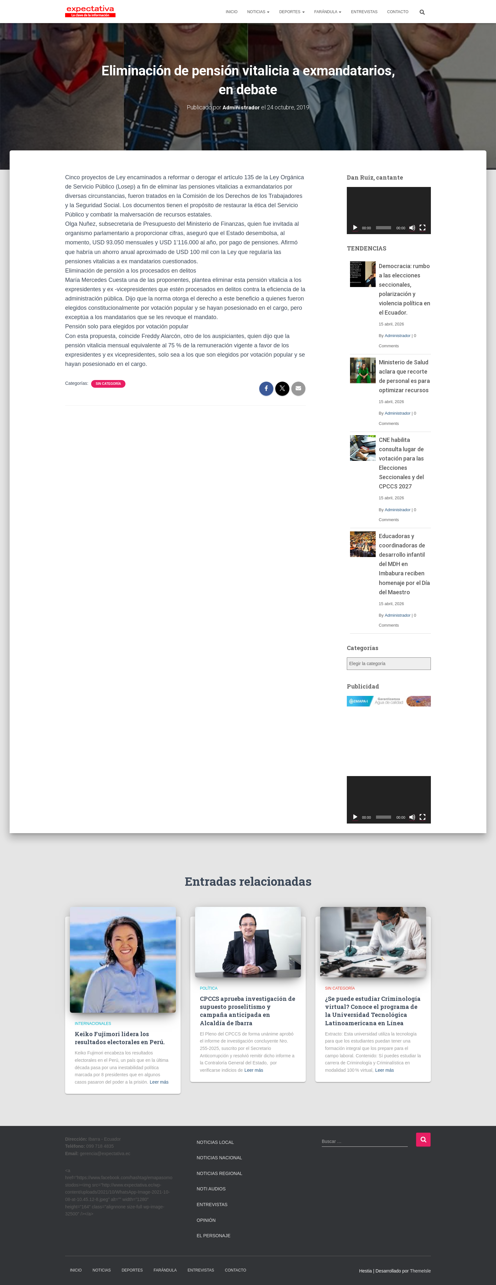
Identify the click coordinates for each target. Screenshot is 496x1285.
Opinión (206, 1220)
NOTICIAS (258, 12)
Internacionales (93, 1023)
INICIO (232, 12)
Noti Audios (211, 1188)
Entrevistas (212, 1204)
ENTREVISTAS (364, 12)
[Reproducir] (355, 227)
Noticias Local (215, 1142)
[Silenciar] (412, 227)
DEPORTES (291, 12)
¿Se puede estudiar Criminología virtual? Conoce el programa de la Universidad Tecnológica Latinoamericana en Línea (373, 1011)
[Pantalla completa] (422, 227)
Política (209, 988)
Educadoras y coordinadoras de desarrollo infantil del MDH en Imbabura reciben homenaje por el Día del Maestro (404, 564)
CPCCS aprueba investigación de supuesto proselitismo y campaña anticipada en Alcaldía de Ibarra (247, 1011)
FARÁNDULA (328, 12)
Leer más (159, 1082)
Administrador (397, 335)
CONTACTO (397, 12)
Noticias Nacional (219, 1157)
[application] (389, 210)
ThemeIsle (420, 1270)
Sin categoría (108, 383)
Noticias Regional (219, 1173)
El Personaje (213, 1235)
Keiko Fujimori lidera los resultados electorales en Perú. (120, 1038)
